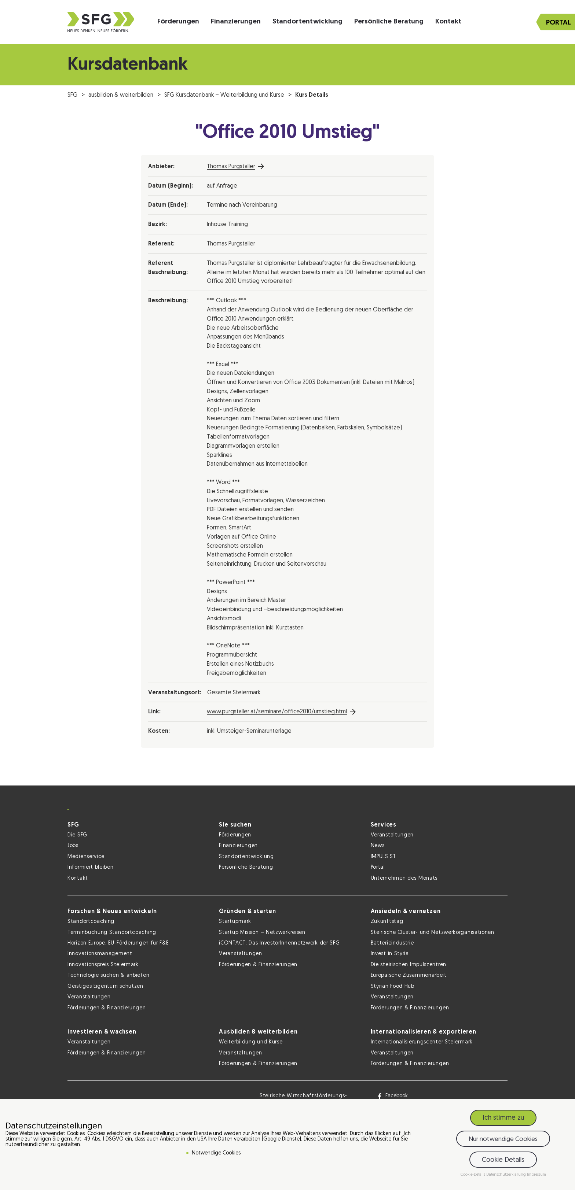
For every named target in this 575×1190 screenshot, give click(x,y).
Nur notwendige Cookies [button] (503, 1139)
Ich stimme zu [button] (503, 1118)
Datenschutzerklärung (506, 1175)
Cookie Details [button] (503, 1160)
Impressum (536, 1175)
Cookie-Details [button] (473, 1175)
